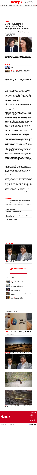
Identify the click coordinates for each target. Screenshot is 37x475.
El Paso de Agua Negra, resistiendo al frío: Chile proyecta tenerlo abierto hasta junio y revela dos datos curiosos (18, 216)
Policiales (21, 5)
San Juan (7, 5)
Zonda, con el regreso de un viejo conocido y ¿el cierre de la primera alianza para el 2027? (18, 202)
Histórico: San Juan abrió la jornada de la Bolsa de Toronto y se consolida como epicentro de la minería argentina (17, 209)
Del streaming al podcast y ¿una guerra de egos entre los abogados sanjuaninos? (17, 200)
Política (3, 5)
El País (14, 5)
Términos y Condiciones (12, 418)
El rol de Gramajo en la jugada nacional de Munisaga (13, 211)
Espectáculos (33, 5)
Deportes (10, 5)
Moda (15, 417)
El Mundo (17, 5)
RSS (16, 418)
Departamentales (27, 5)
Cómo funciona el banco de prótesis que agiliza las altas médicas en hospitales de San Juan (18, 205)
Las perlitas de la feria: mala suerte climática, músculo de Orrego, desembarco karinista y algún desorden (17, 213)
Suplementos (19, 417)
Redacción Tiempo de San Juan (11, 34)
